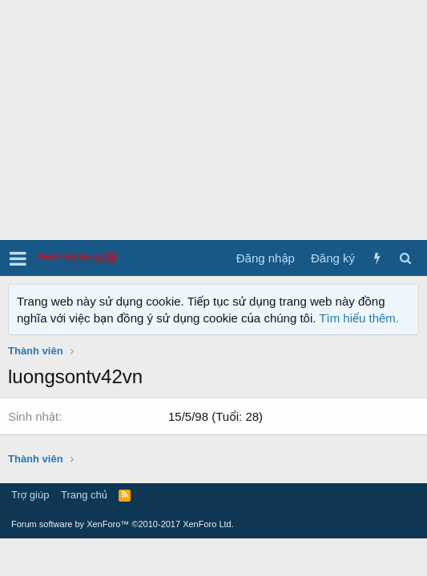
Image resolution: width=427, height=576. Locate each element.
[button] (18, 258)
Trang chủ (84, 495)
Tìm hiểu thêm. (359, 318)
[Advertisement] (213, 120)
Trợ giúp (30, 495)
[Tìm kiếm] (405, 258)
